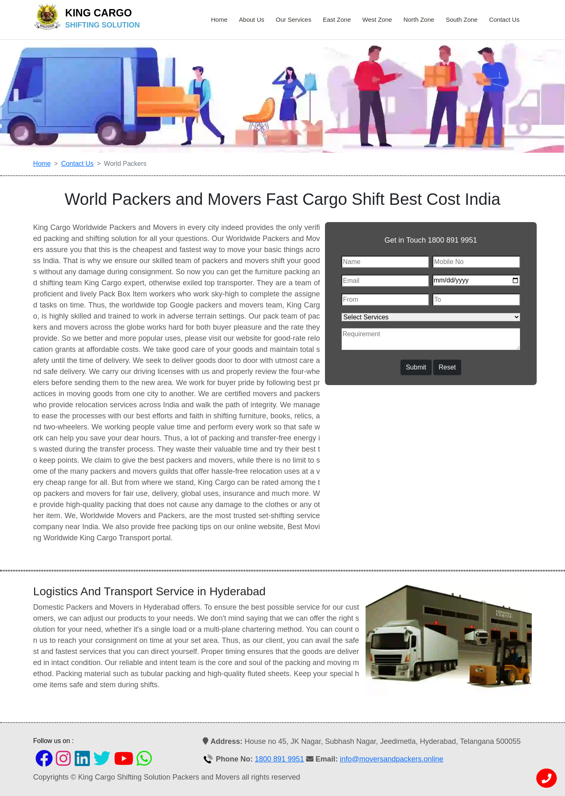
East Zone (337, 19)
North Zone (418, 19)
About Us (251, 19)
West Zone (377, 19)
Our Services (293, 19)
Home (219, 19)
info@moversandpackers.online (391, 759)
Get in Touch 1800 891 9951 (430, 240)
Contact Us (504, 19)
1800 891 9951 (279, 759)
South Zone (462, 19)
